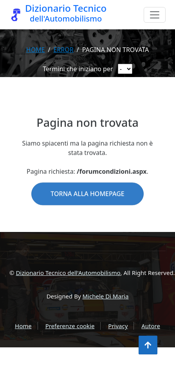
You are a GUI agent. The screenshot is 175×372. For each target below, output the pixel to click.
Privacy (118, 326)
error (63, 49)
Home (35, 49)
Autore (150, 326)
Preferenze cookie (70, 326)
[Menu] (155, 15)
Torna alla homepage (87, 204)
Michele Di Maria (106, 296)
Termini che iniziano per (78, 69)
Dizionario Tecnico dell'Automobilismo (68, 273)
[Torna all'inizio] (148, 345)
